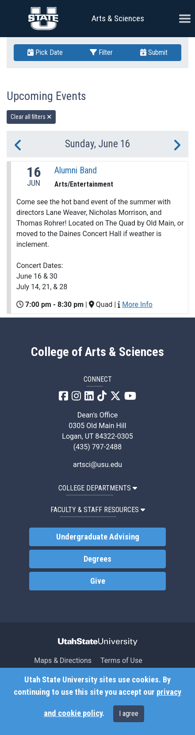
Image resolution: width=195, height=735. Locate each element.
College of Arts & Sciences (97, 352)
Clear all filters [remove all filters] (31, 116)
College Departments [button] (97, 488)
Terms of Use (121, 660)
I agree (128, 713)
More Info (137, 304)
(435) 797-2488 (97, 447)
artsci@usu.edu (97, 464)
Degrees (97, 559)
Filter (101, 52)
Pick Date (45, 52)
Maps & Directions (63, 660)
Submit (154, 52)
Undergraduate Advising (97, 537)
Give (97, 581)
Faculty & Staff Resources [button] (97, 509)
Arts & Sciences (118, 18)
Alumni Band (75, 170)
